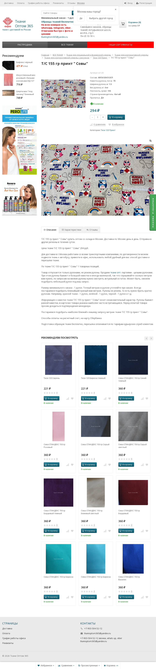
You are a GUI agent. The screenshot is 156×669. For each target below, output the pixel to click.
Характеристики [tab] (71, 229)
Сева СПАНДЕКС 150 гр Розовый (54, 445)
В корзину (115, 117)
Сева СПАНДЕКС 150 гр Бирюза (58, 576)
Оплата (6, 633)
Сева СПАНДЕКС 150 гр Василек (129, 578)
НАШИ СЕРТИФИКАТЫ (120, 44)
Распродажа (25, 44)
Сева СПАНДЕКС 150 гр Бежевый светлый (92, 512)
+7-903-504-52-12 (93, 628)
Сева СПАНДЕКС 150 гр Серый (95, 444)
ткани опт (115, 272)
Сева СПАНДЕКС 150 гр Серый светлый (132, 445)
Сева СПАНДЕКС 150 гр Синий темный (132, 379)
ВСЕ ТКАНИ (67, 44)
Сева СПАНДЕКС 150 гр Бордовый (129, 512)
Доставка (7, 628)
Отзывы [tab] (92, 229)
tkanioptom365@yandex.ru (97, 633)
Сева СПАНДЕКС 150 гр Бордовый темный (54, 512)
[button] (146, 338)
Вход (128, 3)
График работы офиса (14, 638)
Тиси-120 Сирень (52, 378)
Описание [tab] (50, 229)
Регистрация (144, 3)
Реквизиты (7, 643)
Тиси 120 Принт (108, 130)
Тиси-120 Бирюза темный (93, 378)
